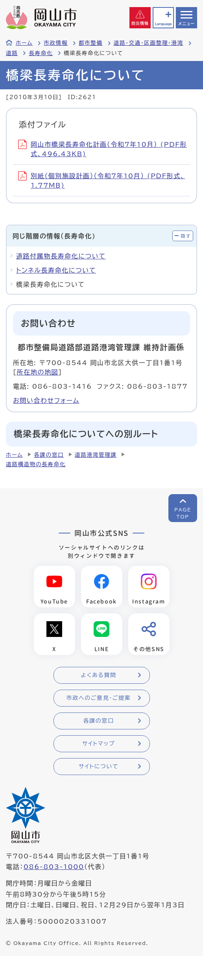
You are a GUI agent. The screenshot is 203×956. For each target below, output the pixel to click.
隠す (186, 236)
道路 (12, 53)
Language (163, 24)
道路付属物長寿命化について (61, 256)
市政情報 (56, 43)
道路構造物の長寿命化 (36, 464)
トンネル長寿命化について (56, 270)
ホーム (24, 43)
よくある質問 (98, 675)
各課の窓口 (49, 455)
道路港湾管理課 (95, 455)
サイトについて (98, 766)
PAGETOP (182, 513)
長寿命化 (41, 53)
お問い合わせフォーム (46, 400)
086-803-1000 (54, 867)
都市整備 (91, 43)
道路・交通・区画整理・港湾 (148, 43)
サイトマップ (98, 743)
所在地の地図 (38, 372)
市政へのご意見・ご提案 (98, 698)
